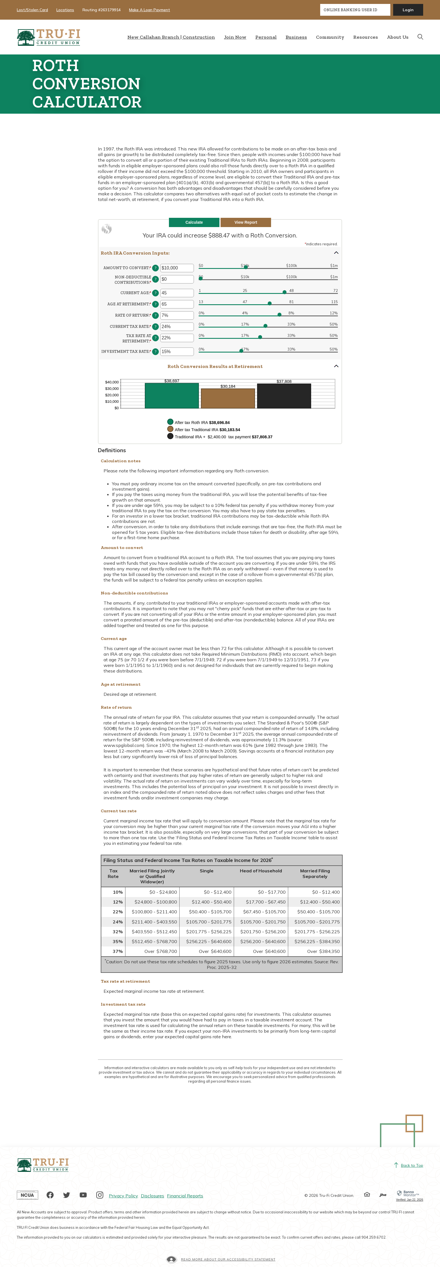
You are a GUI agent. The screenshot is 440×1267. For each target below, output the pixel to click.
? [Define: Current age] (156, 293)
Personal (266, 37)
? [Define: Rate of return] (156, 315)
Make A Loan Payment (149, 9)
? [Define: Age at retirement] (156, 304)
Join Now (235, 37)
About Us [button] (398, 37)
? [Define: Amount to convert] (156, 268)
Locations (65, 9)
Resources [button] (365, 37)
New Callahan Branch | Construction (171, 37)
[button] (220, 252)
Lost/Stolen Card (32, 9)
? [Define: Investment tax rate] (156, 351)
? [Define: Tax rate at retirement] (156, 337)
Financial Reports (185, 1196)
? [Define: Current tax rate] (156, 326)
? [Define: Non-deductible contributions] (156, 279)
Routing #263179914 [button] (101, 9)
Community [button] (330, 37)
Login (408, 9)
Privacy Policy (123, 1196)
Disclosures (152, 1196)
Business (296, 37)
